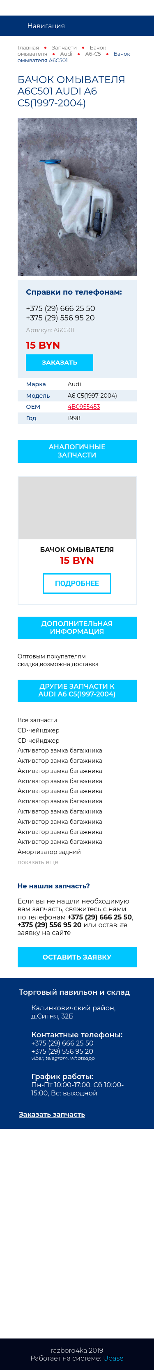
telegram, (58, 1058)
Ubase (113, 1358)
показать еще (38, 862)
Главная (28, 48)
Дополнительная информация (77, 627)
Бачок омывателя (77, 550)
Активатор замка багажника (60, 750)
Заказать (59, 362)
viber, (38, 1058)
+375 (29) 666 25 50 (60, 308)
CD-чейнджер (39, 730)
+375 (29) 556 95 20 (60, 317)
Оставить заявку (76, 957)
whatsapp (82, 1058)
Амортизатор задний (49, 852)
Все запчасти (37, 720)
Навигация (46, 26)
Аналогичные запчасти (76, 451)
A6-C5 (93, 54)
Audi (66, 54)
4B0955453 (84, 406)
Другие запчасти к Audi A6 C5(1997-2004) (77, 690)
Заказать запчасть (52, 1114)
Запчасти (64, 48)
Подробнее (77, 583)
